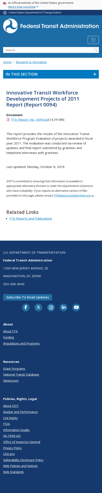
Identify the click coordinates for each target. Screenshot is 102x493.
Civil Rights (10, 418)
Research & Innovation (31, 62)
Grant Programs (14, 369)
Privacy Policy (12, 448)
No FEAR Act (12, 436)
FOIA (6, 424)
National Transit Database (21, 374)
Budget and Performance (20, 412)
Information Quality (16, 430)
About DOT (11, 406)
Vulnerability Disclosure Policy (23, 460)
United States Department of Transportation (35, 12)
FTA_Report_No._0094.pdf (30, 119)
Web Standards (13, 472)
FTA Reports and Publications (30, 218)
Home (7, 62)
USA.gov (9, 454)
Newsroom (11, 381)
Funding (8, 337)
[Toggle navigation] (93, 40)
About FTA (10, 331)
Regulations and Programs (21, 343)
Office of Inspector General (21, 442)
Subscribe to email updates (27, 297)
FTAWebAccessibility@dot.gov (74, 195)
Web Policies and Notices (20, 466)
